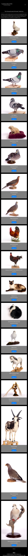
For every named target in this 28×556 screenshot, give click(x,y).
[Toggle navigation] (25, 5)
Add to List (14, 41)
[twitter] (13, 552)
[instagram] (14, 552)
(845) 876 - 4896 (22, 555)
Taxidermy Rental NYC (6, 4)
